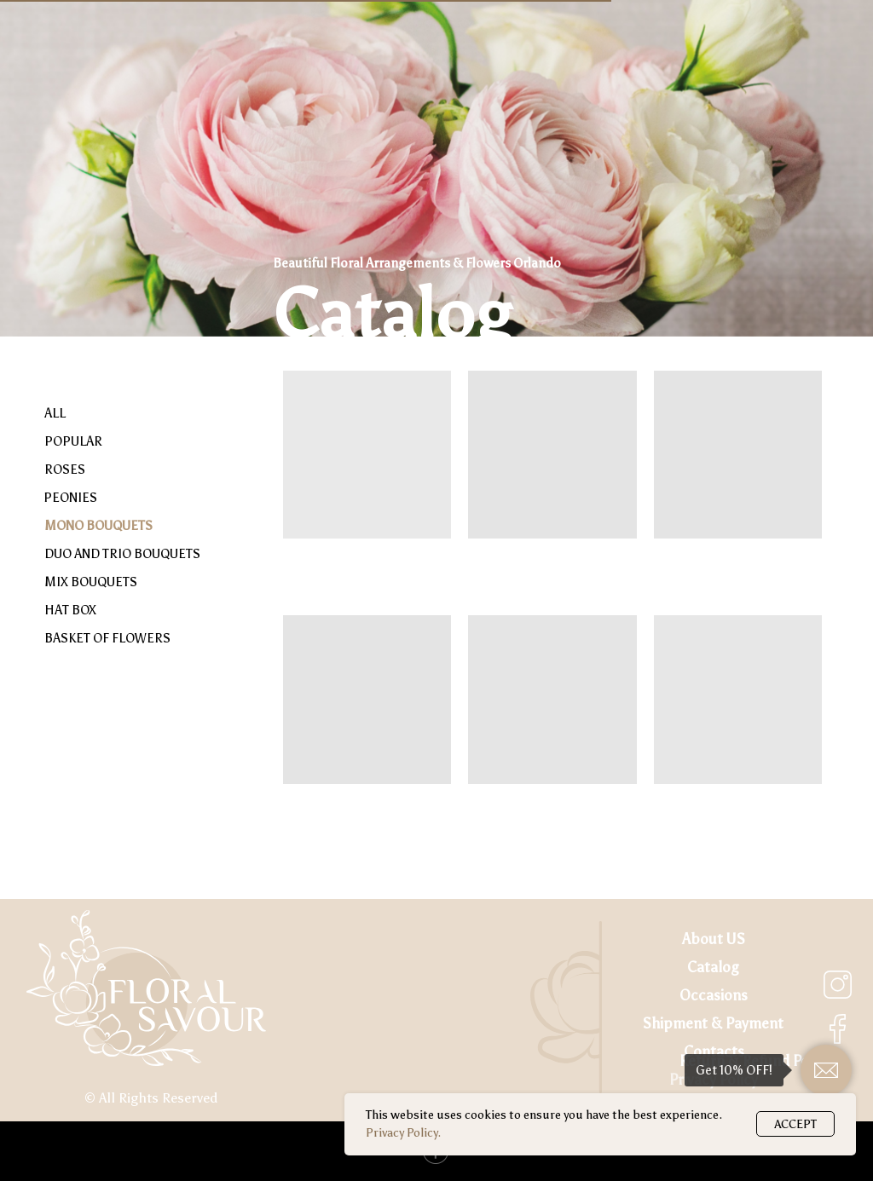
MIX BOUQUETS (90, 582)
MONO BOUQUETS (98, 525)
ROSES (64, 469)
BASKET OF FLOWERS (107, 638)
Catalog (713, 967)
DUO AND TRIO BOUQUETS (122, 554)
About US (713, 939)
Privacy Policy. (403, 1133)
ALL (55, 413)
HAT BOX (70, 610)
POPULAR (73, 441)
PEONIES (70, 497)
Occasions (713, 996)
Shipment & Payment (713, 1024)
